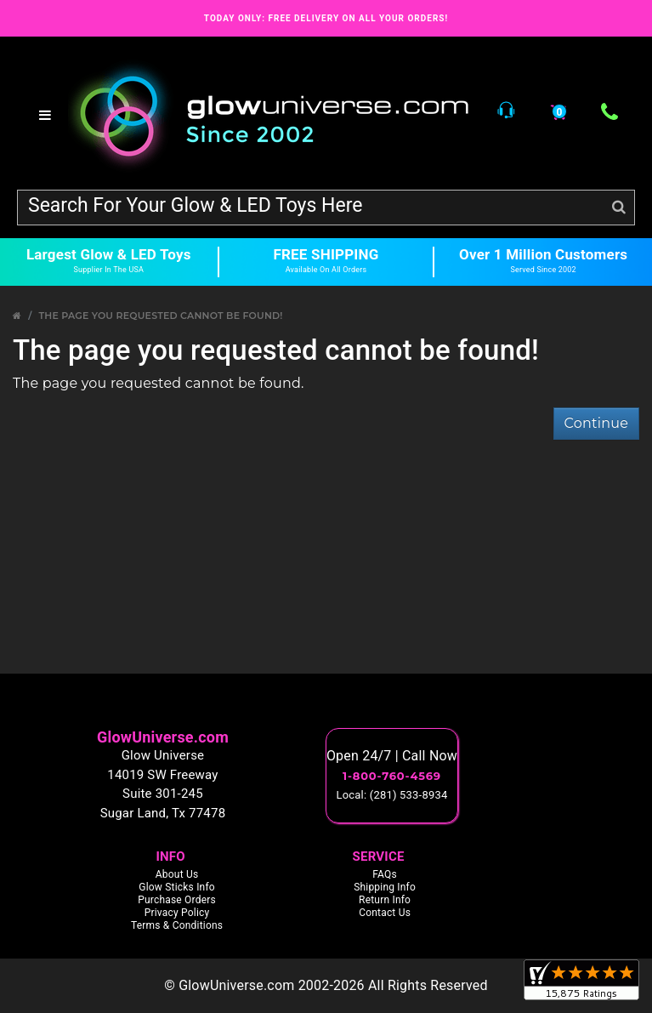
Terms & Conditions (177, 925)
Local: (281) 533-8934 (392, 794)
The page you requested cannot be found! (160, 316)
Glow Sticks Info (177, 887)
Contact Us (385, 913)
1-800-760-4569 (392, 776)
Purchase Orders (177, 900)
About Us (177, 874)
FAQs (384, 874)
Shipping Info (385, 887)
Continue (596, 423)
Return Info (385, 900)
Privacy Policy (177, 913)
